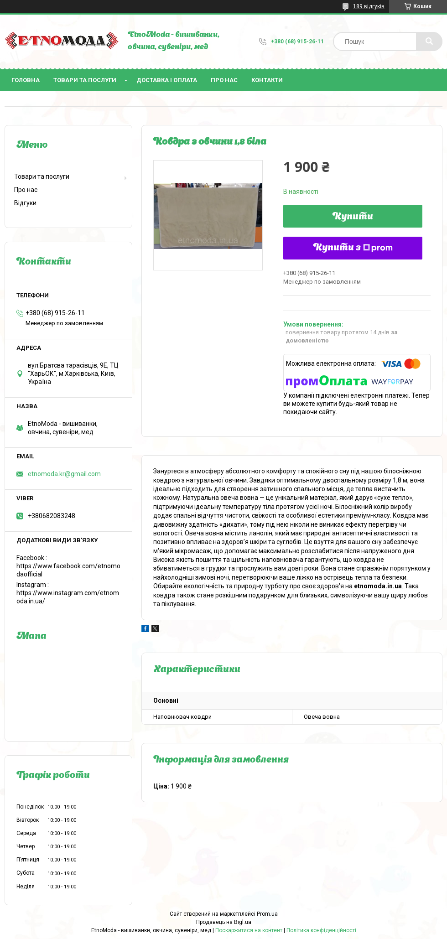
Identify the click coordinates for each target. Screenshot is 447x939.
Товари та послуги (84, 80)
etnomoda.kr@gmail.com (64, 473)
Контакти (267, 80)
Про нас (224, 80)
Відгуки (25, 203)
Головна (25, 80)
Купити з (353, 248)
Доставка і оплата (166, 80)
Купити (353, 217)
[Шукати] (429, 41)
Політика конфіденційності (321, 930)
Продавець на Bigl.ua (223, 922)
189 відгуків (369, 6)
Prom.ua (267, 914)
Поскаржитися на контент (248, 930)
